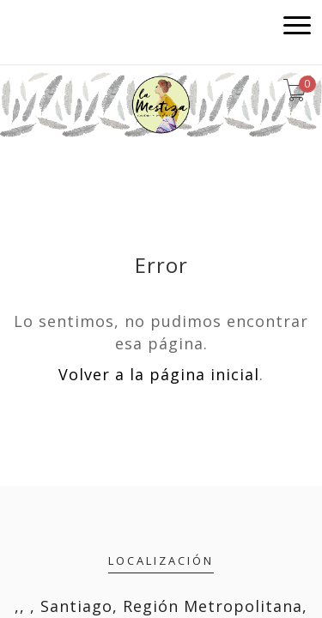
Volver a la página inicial (158, 374)
